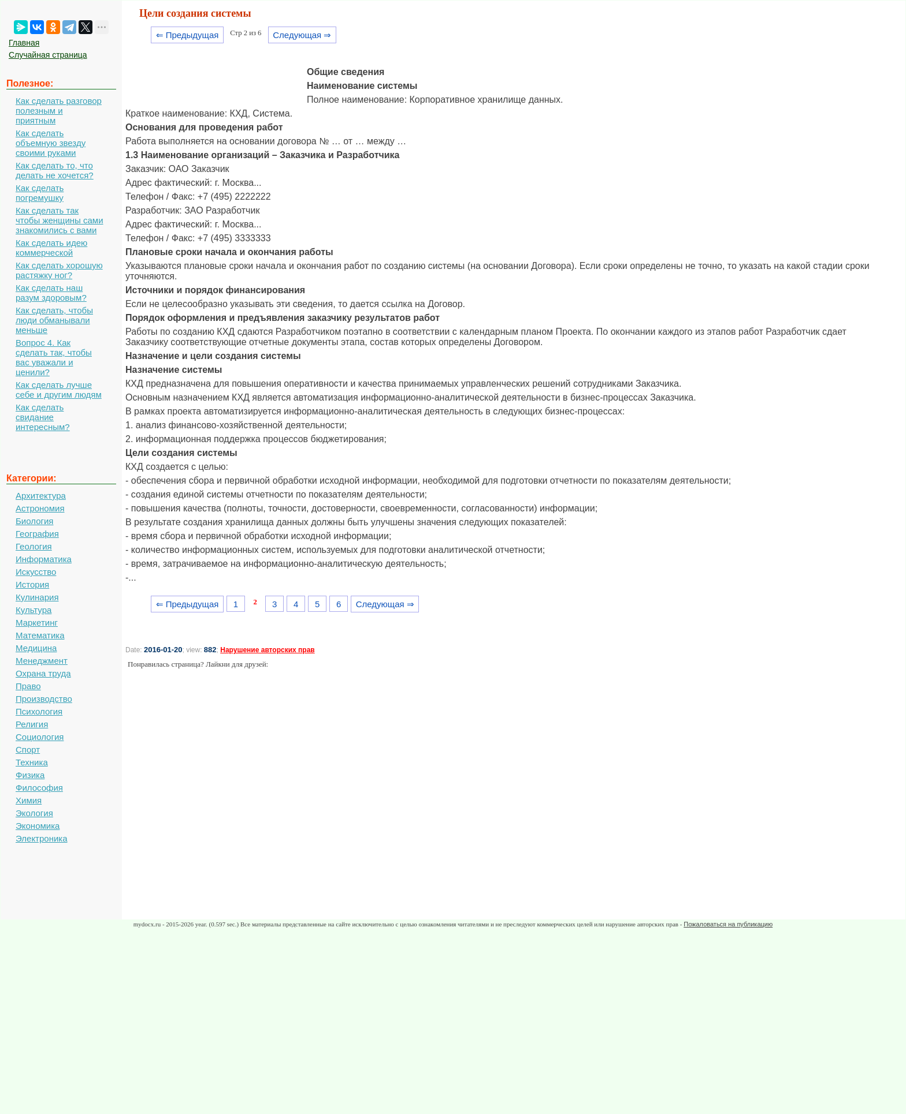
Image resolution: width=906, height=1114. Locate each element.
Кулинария (37, 597)
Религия (32, 724)
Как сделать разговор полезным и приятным (59, 110)
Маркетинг (37, 622)
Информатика (44, 559)
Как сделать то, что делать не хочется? (55, 170)
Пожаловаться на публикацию (728, 924)
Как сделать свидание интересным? (43, 417)
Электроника (42, 838)
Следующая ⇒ (302, 35)
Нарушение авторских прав (267, 650)
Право (28, 686)
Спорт (28, 749)
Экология (34, 813)
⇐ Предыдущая (187, 35)
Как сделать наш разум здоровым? (51, 292)
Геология (34, 546)
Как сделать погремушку (40, 193)
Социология (40, 737)
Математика (40, 635)
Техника (32, 762)
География (37, 534)
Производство (44, 699)
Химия (29, 800)
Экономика (38, 826)
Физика (30, 775)
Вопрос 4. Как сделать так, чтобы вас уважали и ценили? (54, 357)
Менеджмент (42, 661)
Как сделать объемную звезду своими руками (51, 143)
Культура (33, 610)
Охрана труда (43, 673)
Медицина (36, 648)
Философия (39, 787)
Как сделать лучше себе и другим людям (59, 389)
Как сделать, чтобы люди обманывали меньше (54, 320)
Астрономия (40, 508)
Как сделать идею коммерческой (51, 247)
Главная (24, 42)
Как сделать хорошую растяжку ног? (59, 270)
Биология (34, 521)
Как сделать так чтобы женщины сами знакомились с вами (59, 220)
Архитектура (41, 495)
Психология (39, 711)
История (32, 584)
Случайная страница (48, 54)
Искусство (36, 572)
